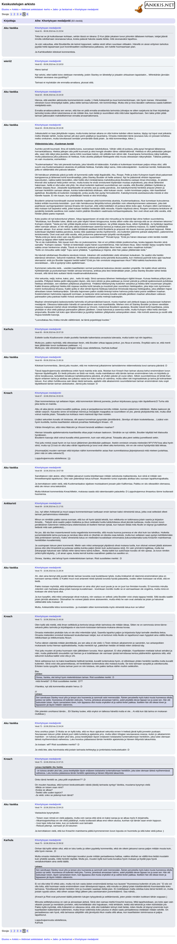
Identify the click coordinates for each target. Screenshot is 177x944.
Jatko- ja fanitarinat (62, 9)
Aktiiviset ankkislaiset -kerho (35, 9)
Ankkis (15, 9)
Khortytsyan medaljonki (87, 9)
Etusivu (5, 9)
